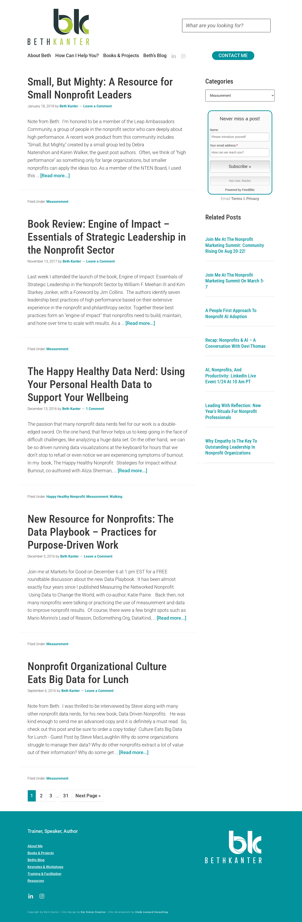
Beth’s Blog (36, 859)
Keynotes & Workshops (45, 866)
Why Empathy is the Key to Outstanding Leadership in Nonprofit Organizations (231, 447)
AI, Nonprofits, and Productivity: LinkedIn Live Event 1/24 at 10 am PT (230, 375)
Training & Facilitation (44, 873)
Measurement (57, 202)
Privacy (252, 199)
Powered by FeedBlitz (240, 190)
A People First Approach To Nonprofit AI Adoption (230, 313)
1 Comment (95, 409)
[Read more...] (55, 175)
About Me (35, 845)
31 (66, 795)
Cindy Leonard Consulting (151, 911)
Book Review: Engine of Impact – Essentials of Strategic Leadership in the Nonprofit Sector (107, 237)
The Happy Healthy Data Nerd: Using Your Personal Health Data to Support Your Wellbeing (106, 384)
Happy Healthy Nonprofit (65, 497)
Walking (116, 497)
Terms (236, 199)
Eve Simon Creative (93, 911)
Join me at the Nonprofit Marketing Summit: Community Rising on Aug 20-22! (234, 245)
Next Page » (88, 795)
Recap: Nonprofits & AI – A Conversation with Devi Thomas (235, 343)
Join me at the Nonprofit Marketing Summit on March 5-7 (234, 281)
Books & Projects (41, 852)
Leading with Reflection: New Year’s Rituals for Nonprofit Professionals (233, 411)
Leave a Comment (97, 106)
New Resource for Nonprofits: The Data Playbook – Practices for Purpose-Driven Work (101, 532)
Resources (36, 880)
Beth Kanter (64, 27)
